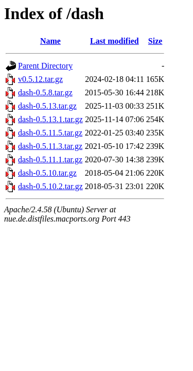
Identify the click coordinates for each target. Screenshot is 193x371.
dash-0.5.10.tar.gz (47, 172)
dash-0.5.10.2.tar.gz (50, 186)
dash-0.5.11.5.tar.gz (50, 132)
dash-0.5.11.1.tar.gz (50, 159)
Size (155, 41)
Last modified (114, 41)
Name (50, 41)
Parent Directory (45, 65)
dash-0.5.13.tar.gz (47, 106)
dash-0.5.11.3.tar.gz (50, 146)
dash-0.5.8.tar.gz (45, 92)
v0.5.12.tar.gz (40, 79)
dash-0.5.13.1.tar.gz (50, 119)
